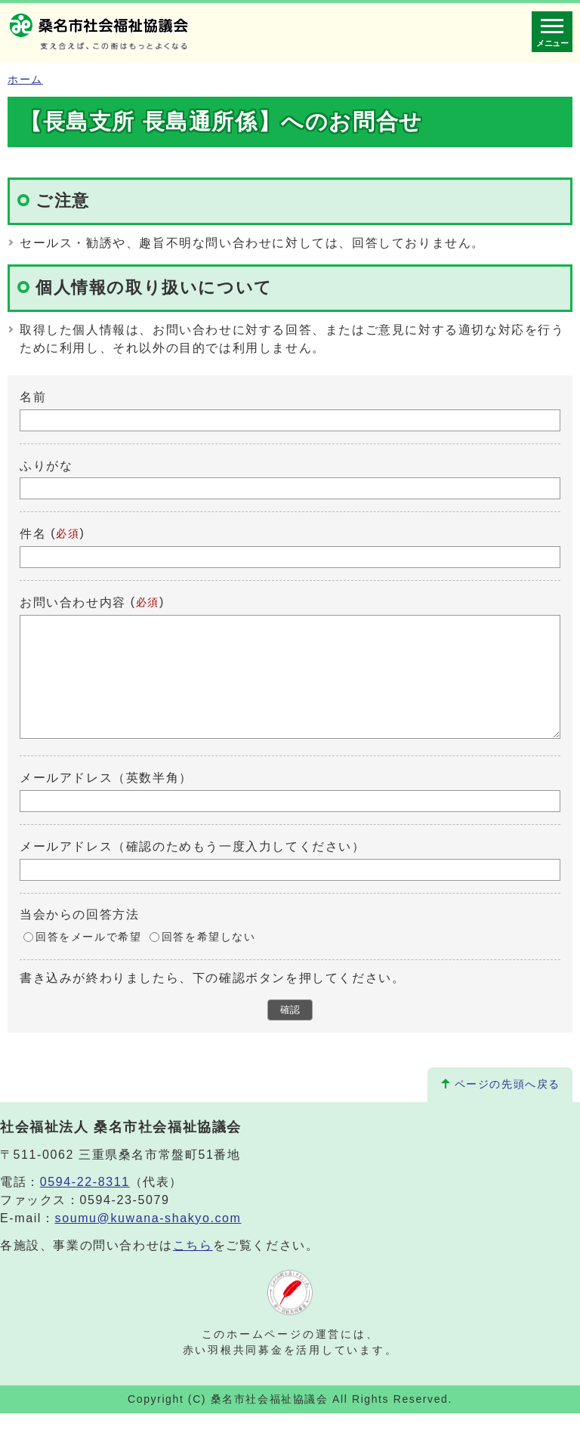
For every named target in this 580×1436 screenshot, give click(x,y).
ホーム (25, 79)
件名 (33, 533)
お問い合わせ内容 (73, 602)
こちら (193, 1268)
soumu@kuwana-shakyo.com (148, 1240)
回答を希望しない (209, 959)
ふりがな (46, 465)
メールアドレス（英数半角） (106, 800)
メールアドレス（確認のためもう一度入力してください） (193, 869)
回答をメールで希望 (88, 959)
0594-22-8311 (85, 1204)
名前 (33, 397)
